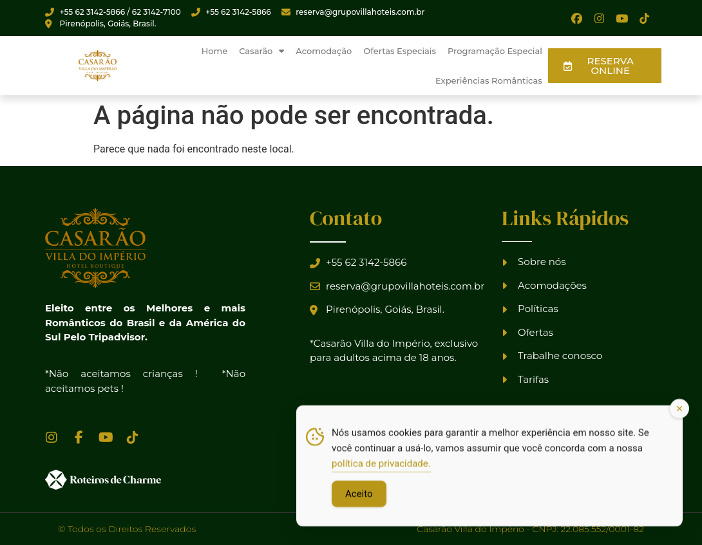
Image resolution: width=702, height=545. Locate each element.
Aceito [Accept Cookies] (359, 497)
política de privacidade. (381, 467)
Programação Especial (495, 51)
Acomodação (324, 51)
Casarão (261, 51)
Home (215, 51)
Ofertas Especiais (399, 51)
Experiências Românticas (488, 80)
